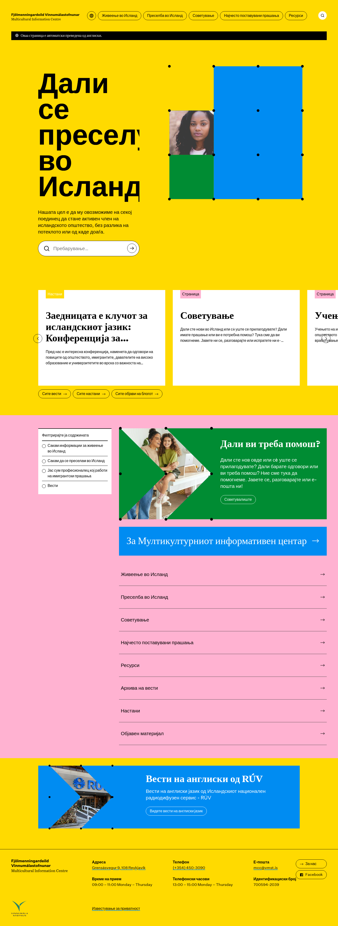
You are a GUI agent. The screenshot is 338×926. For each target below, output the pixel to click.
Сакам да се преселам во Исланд (76, 461)
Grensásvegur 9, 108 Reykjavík (119, 868)
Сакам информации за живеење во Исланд (75, 448)
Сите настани (91, 393)
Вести (53, 485)
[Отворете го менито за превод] (91, 15)
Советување (203, 15)
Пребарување (133, 249)
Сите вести (54, 393)
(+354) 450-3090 (189, 868)
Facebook (311, 874)
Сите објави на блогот (136, 393)
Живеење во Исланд (119, 15)
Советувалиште (238, 499)
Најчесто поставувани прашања (251, 15)
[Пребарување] (322, 15)
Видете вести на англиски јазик (176, 811)
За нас (308, 864)
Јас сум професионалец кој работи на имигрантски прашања (78, 473)
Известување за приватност (116, 908)
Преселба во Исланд (165, 15)
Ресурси (296, 15)
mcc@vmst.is (266, 868)
